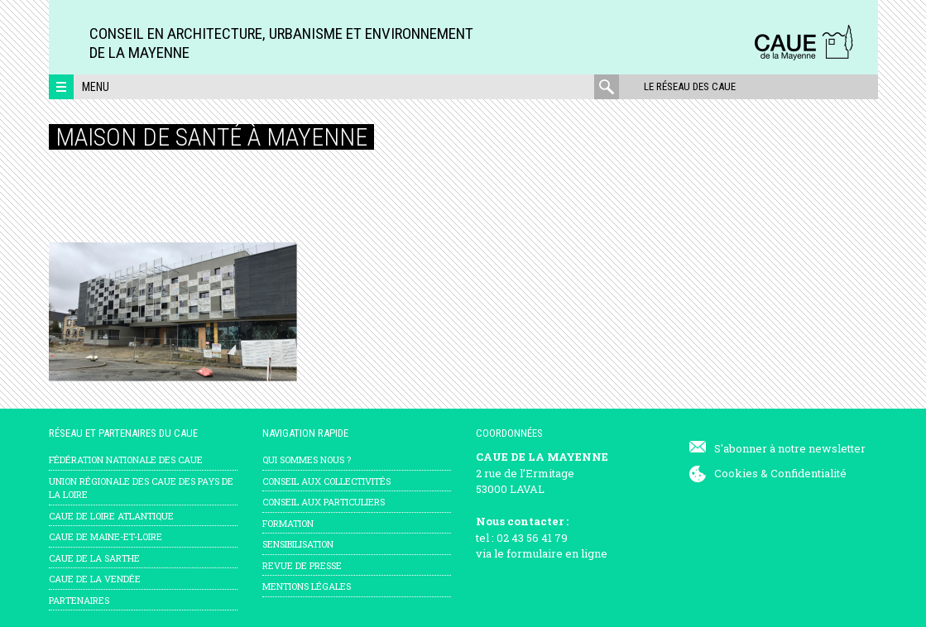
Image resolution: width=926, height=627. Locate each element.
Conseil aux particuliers (323, 501)
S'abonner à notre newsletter (790, 448)
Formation (288, 523)
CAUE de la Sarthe (94, 558)
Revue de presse (302, 565)
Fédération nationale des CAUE (126, 459)
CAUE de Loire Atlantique (111, 516)
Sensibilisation (297, 544)
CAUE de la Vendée (95, 578)
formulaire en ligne (556, 553)
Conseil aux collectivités (326, 481)
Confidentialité (808, 473)
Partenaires (79, 600)
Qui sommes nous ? (306, 459)
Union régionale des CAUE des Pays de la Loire (141, 488)
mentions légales (306, 586)
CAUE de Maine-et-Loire (105, 536)
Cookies (736, 473)
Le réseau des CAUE (690, 86)
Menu (95, 86)
